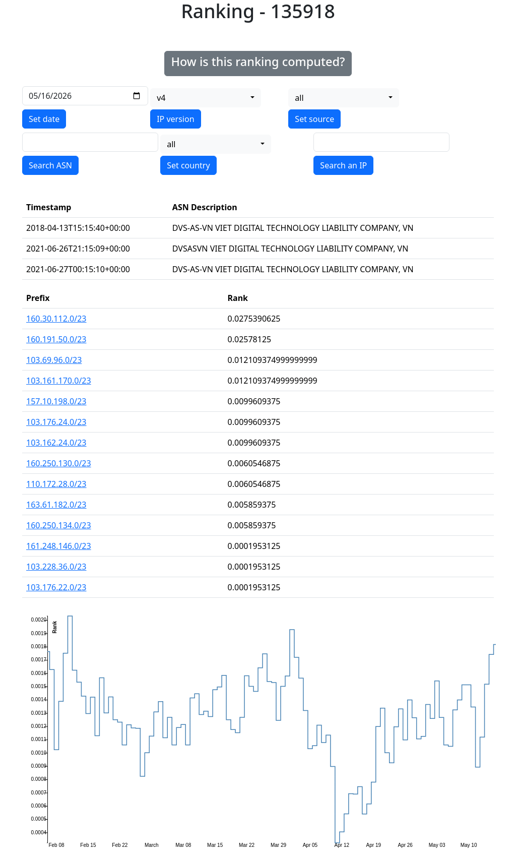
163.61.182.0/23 (56, 504)
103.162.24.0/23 (56, 442)
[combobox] (205, 97)
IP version (175, 119)
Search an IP (343, 165)
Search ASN (50, 165)
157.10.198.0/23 (56, 401)
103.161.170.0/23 (58, 380)
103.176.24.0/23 (56, 421)
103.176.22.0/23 (56, 587)
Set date (44, 119)
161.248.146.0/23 (58, 545)
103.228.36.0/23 (56, 566)
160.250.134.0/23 (58, 525)
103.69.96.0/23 (54, 359)
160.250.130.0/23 (58, 463)
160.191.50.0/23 (56, 339)
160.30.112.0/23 (56, 318)
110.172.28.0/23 (56, 483)
